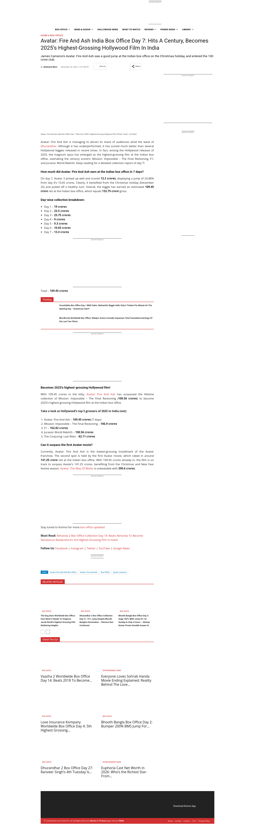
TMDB (121, 820)
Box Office (62, 29)
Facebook (61, 548)
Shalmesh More (50, 67)
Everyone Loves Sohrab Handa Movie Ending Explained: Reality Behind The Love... (126, 680)
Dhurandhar (48, 146)
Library (188, 29)
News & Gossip (83, 29)
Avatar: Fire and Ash (88, 572)
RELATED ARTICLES (53, 582)
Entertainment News (112, 670)
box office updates (92, 527)
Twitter (91, 548)
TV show (102, 820)
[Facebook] (43, 566)
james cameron (120, 572)
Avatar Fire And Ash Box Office (63, 572)
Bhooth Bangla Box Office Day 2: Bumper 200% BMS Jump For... (127, 724)
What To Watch (131, 29)
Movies (93, 820)
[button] (136, 66)
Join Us (100, 66)
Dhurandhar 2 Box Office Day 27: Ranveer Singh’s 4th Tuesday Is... (67, 770)
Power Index (169, 29)
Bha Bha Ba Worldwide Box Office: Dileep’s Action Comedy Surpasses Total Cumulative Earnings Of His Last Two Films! (105, 320)
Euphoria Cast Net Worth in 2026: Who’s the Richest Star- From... (124, 772)
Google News (121, 548)
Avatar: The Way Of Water (76, 468)
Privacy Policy (204, 821)
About (170, 821)
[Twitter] (48, 566)
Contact (178, 821)
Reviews (150, 29)
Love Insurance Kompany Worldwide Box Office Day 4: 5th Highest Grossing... (66, 726)
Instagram (77, 548)
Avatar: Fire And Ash (100, 394)
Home (44, 35)
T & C (194, 821)
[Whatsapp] (54, 566)
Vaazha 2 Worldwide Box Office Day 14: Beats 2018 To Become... (66, 678)
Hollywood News (107, 29)
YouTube (104, 548)
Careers (186, 821)
